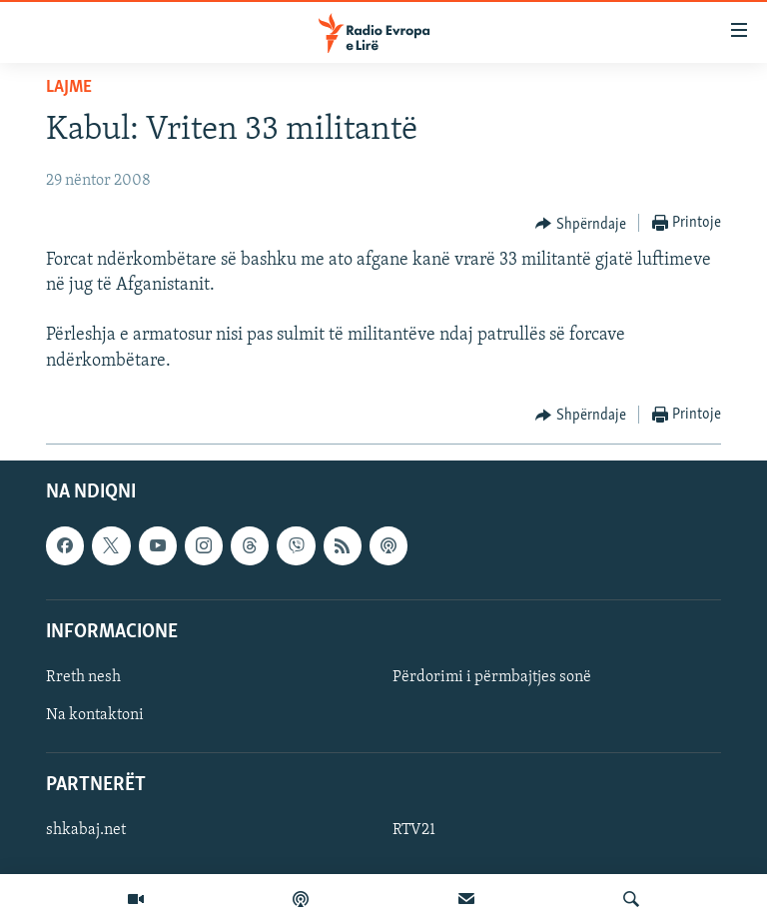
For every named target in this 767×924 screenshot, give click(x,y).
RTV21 (413, 830)
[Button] (580, 224)
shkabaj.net (86, 830)
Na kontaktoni (95, 715)
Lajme (69, 87)
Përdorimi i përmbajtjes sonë (491, 677)
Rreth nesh (83, 677)
